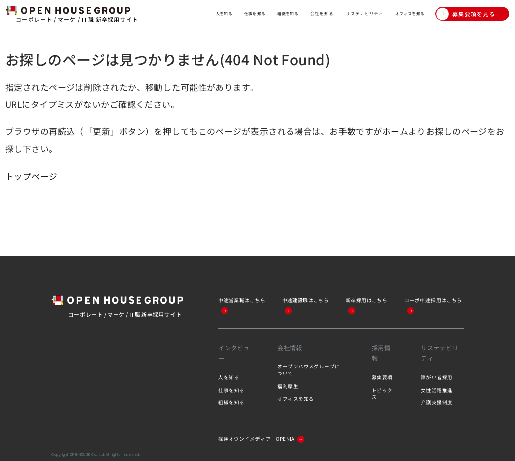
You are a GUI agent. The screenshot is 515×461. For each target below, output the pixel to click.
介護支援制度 (437, 401)
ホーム (395, 131)
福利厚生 (287, 385)
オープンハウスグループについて (308, 369)
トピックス (382, 393)
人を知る (180, 13)
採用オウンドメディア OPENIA (265, 438)
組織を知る (259, 13)
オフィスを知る (404, 13)
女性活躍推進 (437, 389)
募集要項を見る (465, 14)
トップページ (31, 175)
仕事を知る (218, 13)
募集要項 (382, 376)
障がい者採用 (437, 376)
